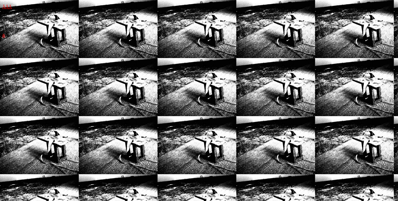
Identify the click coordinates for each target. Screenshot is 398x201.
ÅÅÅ (7, 6)
